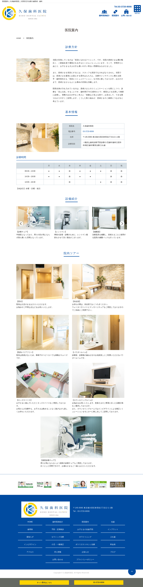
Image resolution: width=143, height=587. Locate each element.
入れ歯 (113, 537)
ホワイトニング (85, 537)
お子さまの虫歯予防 (85, 529)
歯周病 (30, 529)
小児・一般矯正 (58, 544)
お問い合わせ (57, 559)
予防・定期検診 (58, 529)
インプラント (113, 529)
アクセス (30, 552)
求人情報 (57, 552)
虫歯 (113, 522)
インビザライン (30, 544)
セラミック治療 (58, 537)
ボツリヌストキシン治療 (85, 544)
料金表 (113, 544)
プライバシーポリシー (85, 559)
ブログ (113, 552)
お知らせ (85, 552)
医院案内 (85, 522)
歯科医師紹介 (57, 522)
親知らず (30, 537)
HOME (18, 38)
